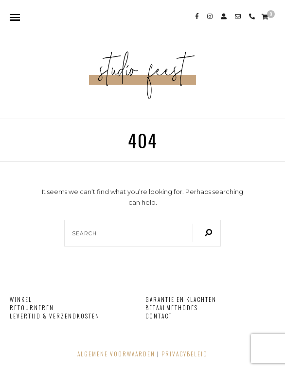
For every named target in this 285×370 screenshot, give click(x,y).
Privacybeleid (184, 354)
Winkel (21, 299)
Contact (158, 316)
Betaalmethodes (171, 307)
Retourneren (32, 307)
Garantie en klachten (180, 299)
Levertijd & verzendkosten (55, 316)
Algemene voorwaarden (116, 354)
